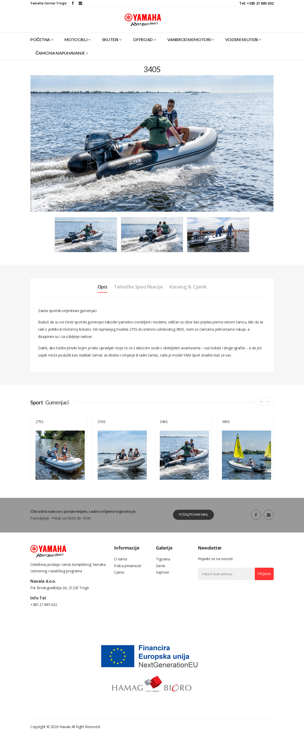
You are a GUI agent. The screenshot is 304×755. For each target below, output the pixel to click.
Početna (41, 45)
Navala (64, 747)
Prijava (262, 580)
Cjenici (119, 581)
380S (226, 428)
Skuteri (112, 45)
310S (102, 428)
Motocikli (77, 45)
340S (164, 428)
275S (39, 428)
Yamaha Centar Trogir (48, 3)
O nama (120, 566)
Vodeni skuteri (243, 45)
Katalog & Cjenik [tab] (193, 293)
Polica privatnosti (127, 574)
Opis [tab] (95, 293)
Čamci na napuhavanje (61, 59)
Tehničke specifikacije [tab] (137, 293)
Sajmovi (162, 581)
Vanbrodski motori (190, 45)
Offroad (144, 45)
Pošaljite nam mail (191, 521)
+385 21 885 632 (43, 625)
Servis (160, 574)
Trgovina (163, 566)
